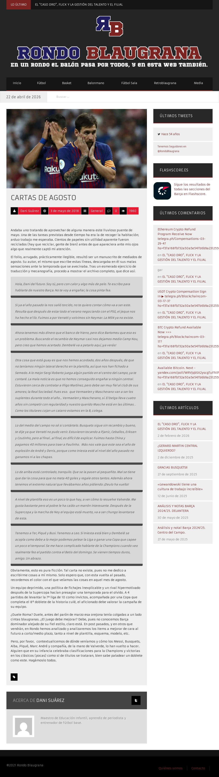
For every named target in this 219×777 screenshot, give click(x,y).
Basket (66, 83)
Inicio (17, 83)
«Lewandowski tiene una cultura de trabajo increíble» (180, 486)
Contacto (198, 768)
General (97, 211)
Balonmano (95, 83)
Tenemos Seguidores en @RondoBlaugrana (172, 149)
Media (198, 83)
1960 (132, 211)
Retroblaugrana (165, 83)
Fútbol (41, 83)
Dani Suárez (29, 211)
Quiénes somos (171, 768)
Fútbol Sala (129, 83)
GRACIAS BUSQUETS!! (172, 467)
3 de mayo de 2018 (65, 211)
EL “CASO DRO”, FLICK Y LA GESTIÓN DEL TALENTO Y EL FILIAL (79, 4)
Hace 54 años (170, 134)
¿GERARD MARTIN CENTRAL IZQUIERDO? (178, 448)
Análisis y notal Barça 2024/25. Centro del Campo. (181, 530)
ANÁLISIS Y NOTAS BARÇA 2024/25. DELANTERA (176, 508)
